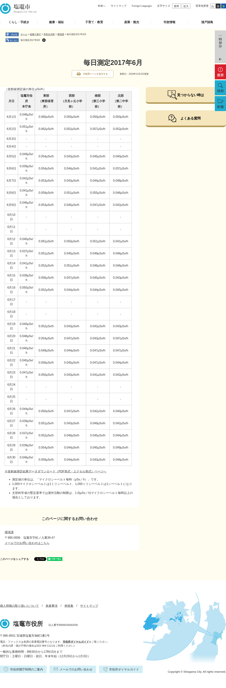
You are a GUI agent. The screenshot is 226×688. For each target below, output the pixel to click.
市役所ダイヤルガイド (76, 641)
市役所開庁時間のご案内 (26, 669)
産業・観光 (131, 22)
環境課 (60, 34)
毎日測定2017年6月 (30, 40)
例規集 (68, 605)
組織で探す (35, 34)
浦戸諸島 (207, 22)
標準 (176, 6)
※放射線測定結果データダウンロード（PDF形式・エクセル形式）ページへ (55, 471)
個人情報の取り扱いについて (19, 605)
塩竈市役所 (28, 623)
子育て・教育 (94, 22)
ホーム (24, 34)
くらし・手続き (18, 22)
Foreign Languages (142, 5)
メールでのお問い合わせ (76, 669)
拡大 (186, 6)
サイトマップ (118, 5)
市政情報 (169, 22)
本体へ (102, 5)
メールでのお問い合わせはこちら (27, 543)
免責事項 (52, 605)
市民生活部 (49, 34)
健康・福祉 (56, 22)
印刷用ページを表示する (95, 74)
